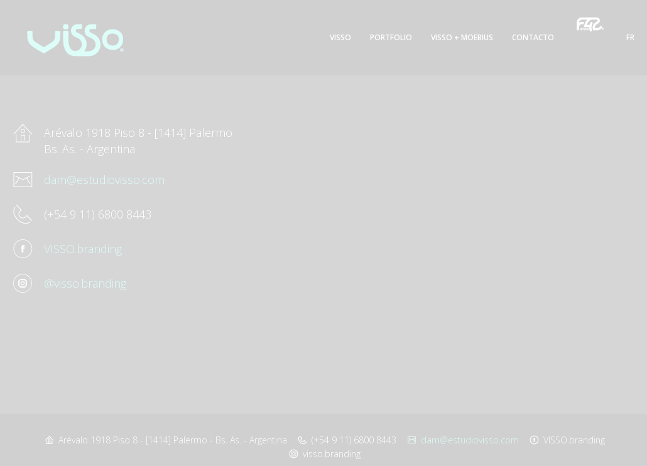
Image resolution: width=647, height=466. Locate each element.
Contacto (533, 37)
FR (630, 37)
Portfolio (391, 37)
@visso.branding (85, 283)
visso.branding (332, 454)
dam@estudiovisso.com (104, 179)
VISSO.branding (83, 248)
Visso (340, 37)
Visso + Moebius (462, 37)
